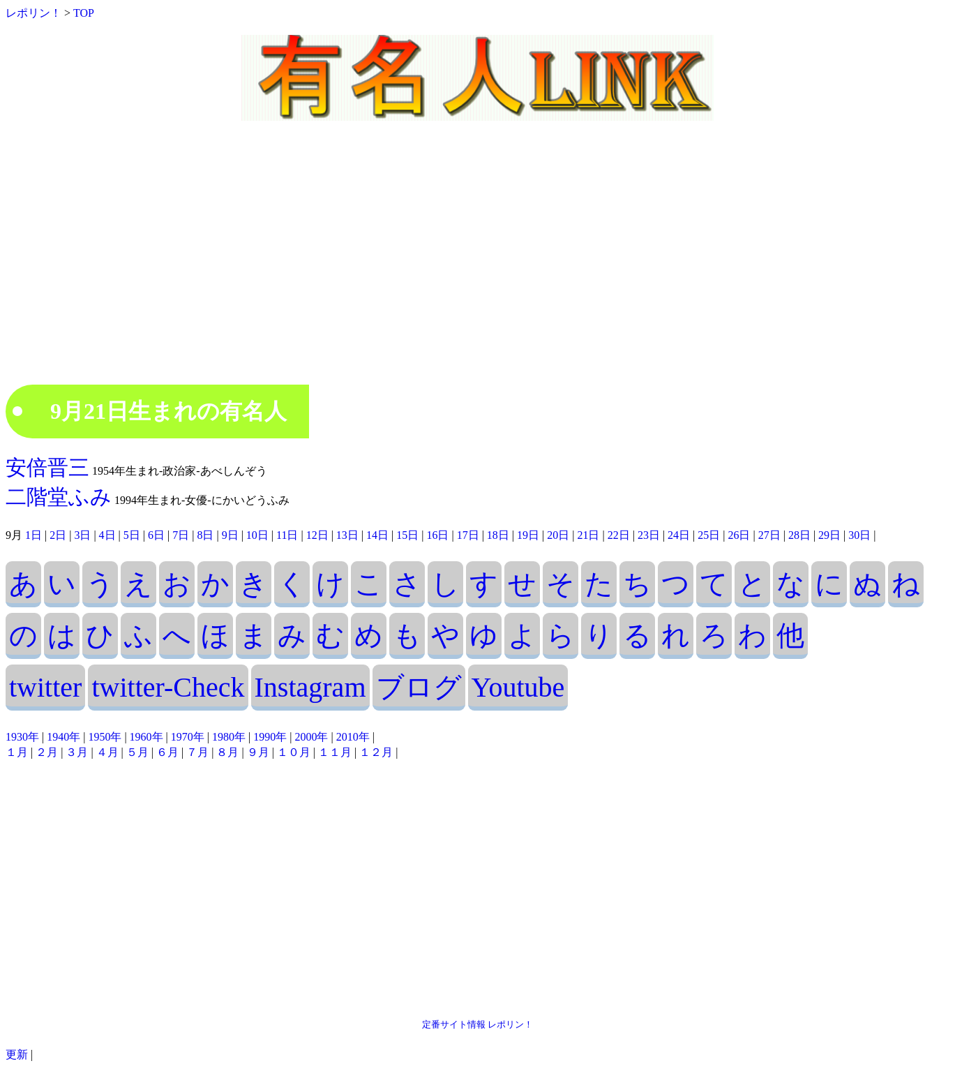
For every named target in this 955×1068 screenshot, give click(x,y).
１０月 (293, 752)
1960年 (146, 737)
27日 (769, 535)
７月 (197, 752)
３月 (77, 752)
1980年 (229, 737)
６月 (167, 752)
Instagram (310, 687)
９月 (258, 752)
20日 (558, 535)
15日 (407, 535)
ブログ (419, 687)
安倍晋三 (47, 467)
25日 (709, 535)
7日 (180, 535)
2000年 (311, 737)
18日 (498, 535)
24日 (679, 535)
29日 (829, 535)
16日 (437, 535)
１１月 (335, 752)
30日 (859, 535)
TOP (83, 13)
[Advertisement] (477, 265)
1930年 (22, 737)
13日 (347, 535)
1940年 (63, 737)
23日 (649, 535)
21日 (588, 535)
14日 (377, 535)
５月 (137, 752)
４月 (107, 752)
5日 (131, 535)
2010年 (353, 737)
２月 (47, 752)
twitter (45, 687)
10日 (257, 535)
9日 (230, 535)
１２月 (376, 752)
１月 (17, 752)
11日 (287, 535)
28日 (799, 535)
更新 (17, 1054)
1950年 (104, 737)
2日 (58, 535)
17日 (468, 535)
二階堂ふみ (59, 496)
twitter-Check (167, 687)
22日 (619, 535)
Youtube (518, 687)
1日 (33, 535)
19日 (528, 535)
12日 (317, 535)
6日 (156, 535)
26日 (739, 535)
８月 (227, 752)
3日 (82, 535)
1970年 (187, 737)
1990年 (270, 737)
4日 (107, 535)
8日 (205, 535)
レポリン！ (33, 13)
